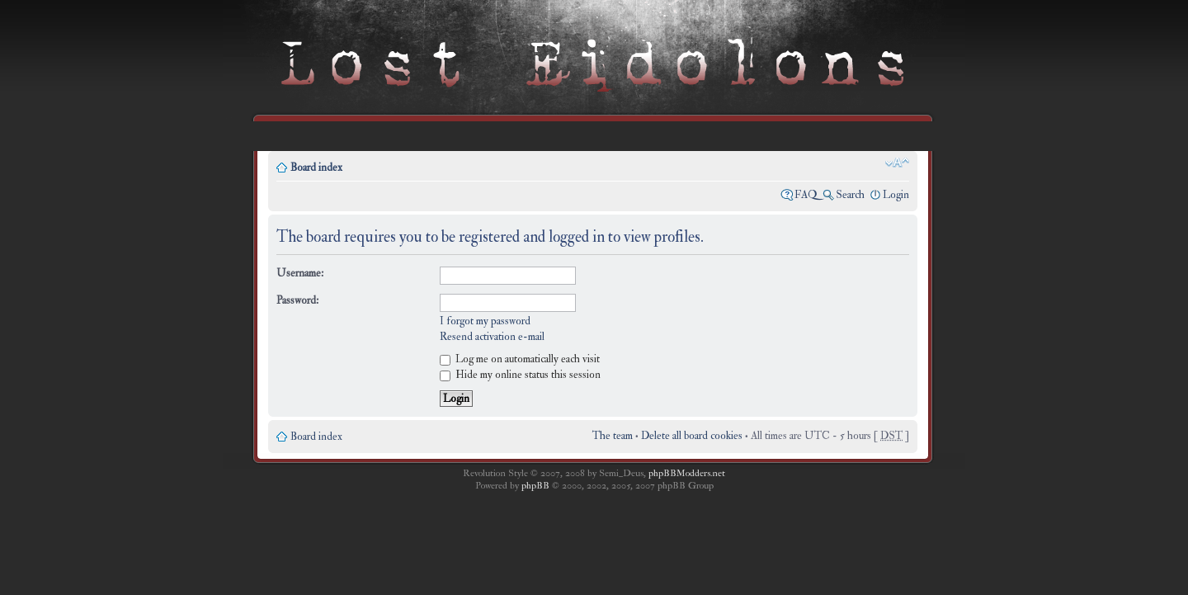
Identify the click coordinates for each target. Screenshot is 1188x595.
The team (612, 435)
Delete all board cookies (691, 435)
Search (850, 194)
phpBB (535, 485)
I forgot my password (485, 321)
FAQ (806, 194)
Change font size (897, 162)
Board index (316, 167)
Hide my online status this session (520, 374)
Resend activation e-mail (492, 336)
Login (896, 194)
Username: (299, 273)
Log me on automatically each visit (520, 359)
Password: (297, 300)
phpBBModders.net (686, 473)
